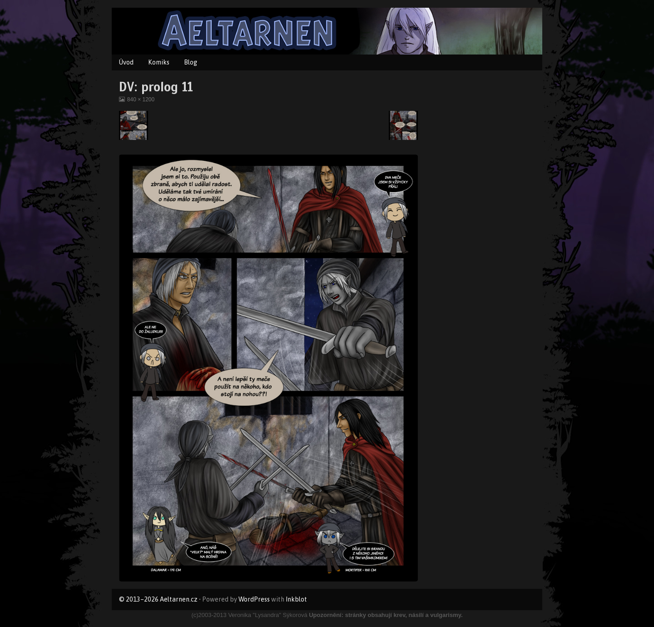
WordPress (254, 599)
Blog (190, 62)
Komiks (158, 62)
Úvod (126, 62)
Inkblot (296, 599)
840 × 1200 (140, 99)
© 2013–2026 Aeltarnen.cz (158, 599)
